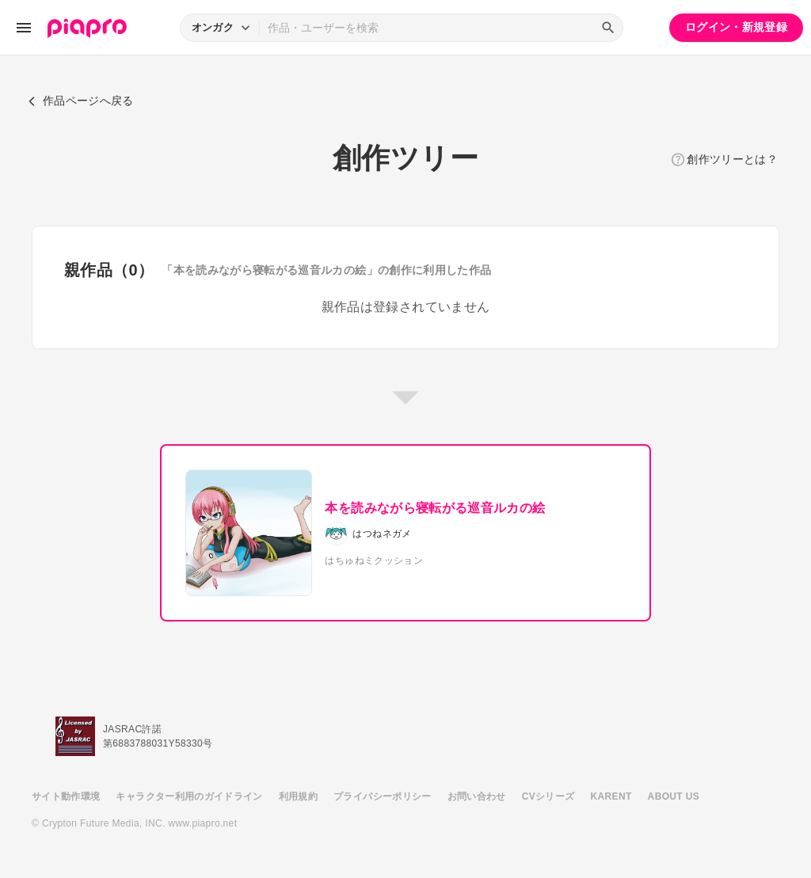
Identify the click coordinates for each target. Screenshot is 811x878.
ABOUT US (673, 796)
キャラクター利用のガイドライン (189, 796)
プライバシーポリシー (382, 796)
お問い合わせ (476, 796)
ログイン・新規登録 (736, 27)
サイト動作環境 (66, 796)
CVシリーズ (548, 796)
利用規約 (298, 796)
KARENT (611, 796)
